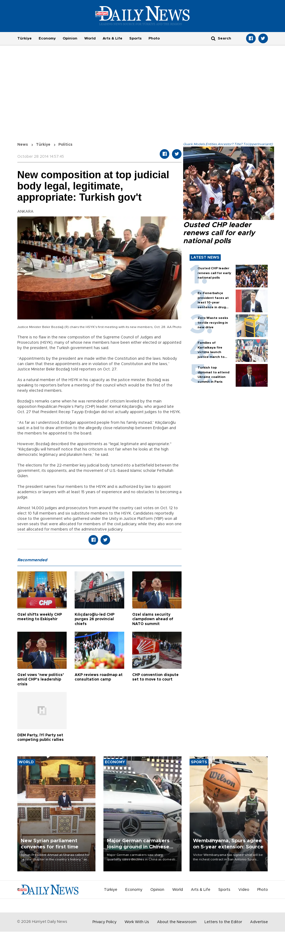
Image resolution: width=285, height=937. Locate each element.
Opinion (70, 38)
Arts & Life (112, 38)
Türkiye (24, 38)
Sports (135, 38)
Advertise (259, 922)
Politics (65, 145)
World (90, 38)
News (22, 145)
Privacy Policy (105, 922)
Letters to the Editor (223, 922)
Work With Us (137, 922)
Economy (47, 38)
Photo (154, 38)
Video (243, 890)
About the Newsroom (176, 922)
